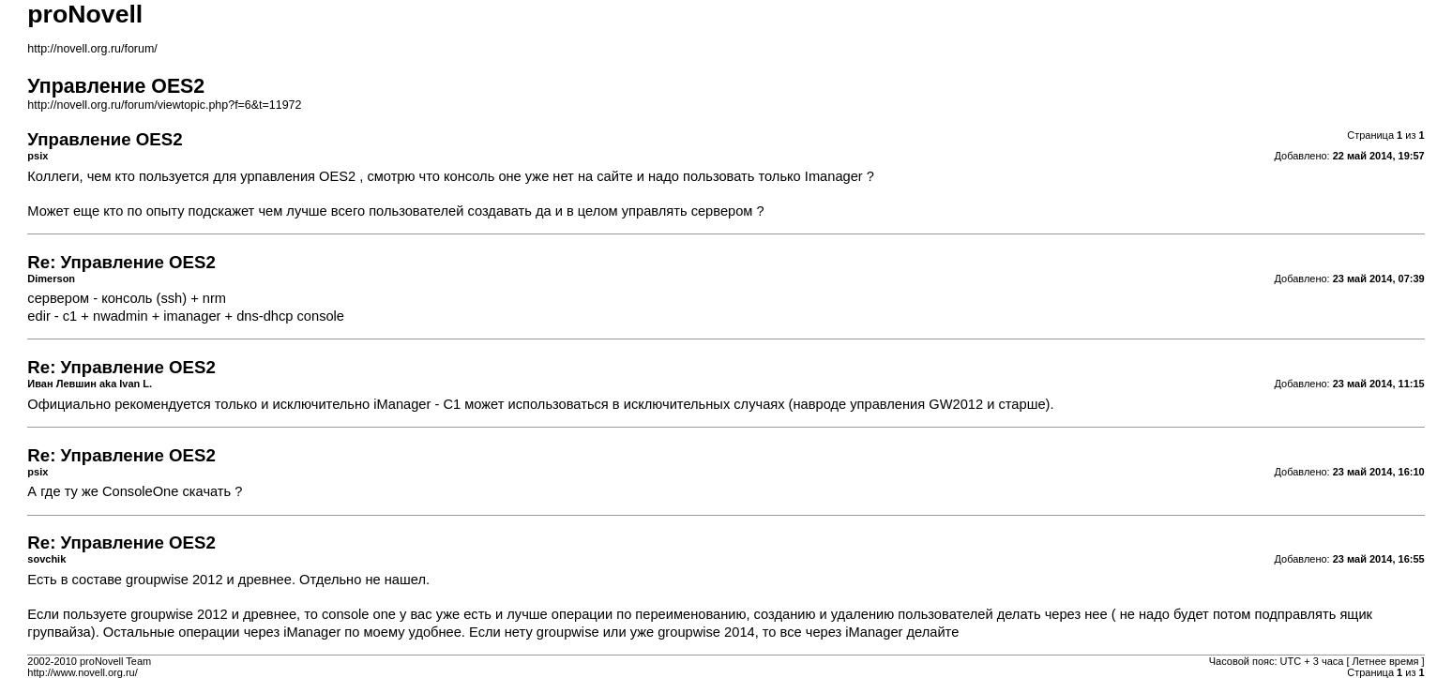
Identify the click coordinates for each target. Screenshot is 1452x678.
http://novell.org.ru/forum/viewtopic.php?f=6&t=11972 (164, 105)
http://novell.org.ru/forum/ (92, 48)
